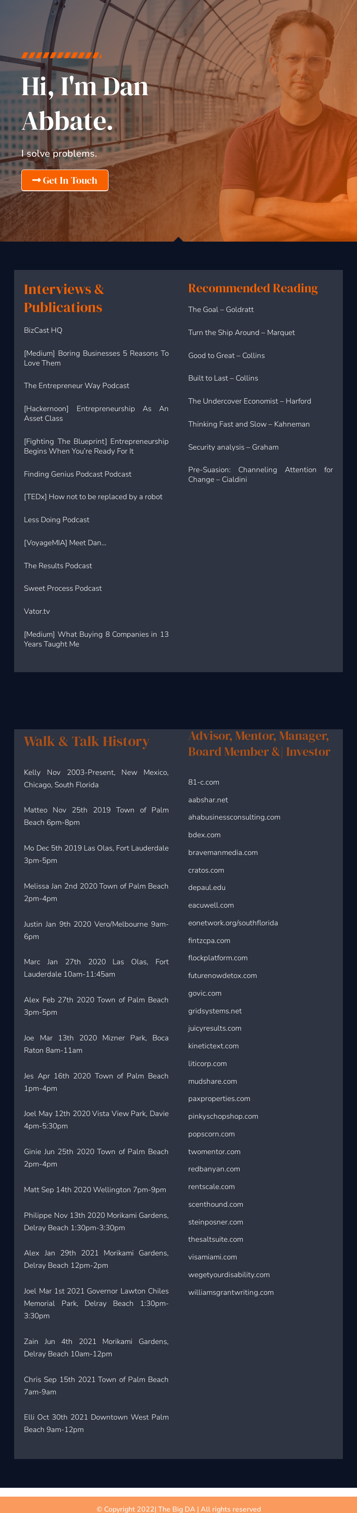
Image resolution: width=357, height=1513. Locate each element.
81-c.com (203, 782)
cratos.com (206, 870)
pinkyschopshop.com (223, 1116)
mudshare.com (212, 1081)
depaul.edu (206, 887)
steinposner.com (215, 1222)
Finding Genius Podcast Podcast (78, 474)
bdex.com (204, 835)
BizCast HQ (43, 330)
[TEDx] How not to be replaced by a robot (93, 497)
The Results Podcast (58, 566)
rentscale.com (211, 1187)
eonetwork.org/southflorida (233, 923)
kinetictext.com (213, 1046)
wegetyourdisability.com (229, 1275)
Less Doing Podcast (56, 520)
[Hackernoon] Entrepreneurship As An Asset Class (96, 413)
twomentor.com (214, 1152)
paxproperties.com (219, 1098)
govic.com (204, 993)
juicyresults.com (214, 1028)
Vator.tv (37, 611)
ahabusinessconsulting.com (234, 817)
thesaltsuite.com (215, 1239)
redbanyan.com (214, 1169)
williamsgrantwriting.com (231, 1292)
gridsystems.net (215, 1011)
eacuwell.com (211, 905)
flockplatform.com (218, 958)
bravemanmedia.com (223, 852)
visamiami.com (212, 1257)
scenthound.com (215, 1204)
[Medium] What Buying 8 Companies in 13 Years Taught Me (96, 639)
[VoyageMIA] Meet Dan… (65, 543)
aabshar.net (208, 800)
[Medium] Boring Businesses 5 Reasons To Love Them (96, 358)
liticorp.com (207, 1064)
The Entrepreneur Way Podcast (76, 386)
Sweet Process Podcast (63, 588)
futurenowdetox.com (222, 975)
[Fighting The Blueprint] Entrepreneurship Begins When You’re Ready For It (96, 446)
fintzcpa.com (209, 941)
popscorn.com (211, 1134)
